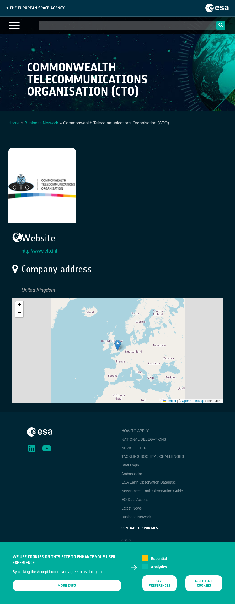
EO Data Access (134, 499)
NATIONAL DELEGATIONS (143, 439)
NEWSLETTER (134, 448)
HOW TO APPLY (135, 431)
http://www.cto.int (39, 251)
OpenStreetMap (193, 401)
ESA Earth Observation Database (148, 482)
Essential (159, 558)
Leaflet (169, 401)
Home (14, 123)
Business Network (41, 123)
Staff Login (130, 465)
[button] (117, 345)
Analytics (159, 567)
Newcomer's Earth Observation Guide (152, 491)
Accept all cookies (203, 583)
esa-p (126, 540)
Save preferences (159, 583)
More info (67, 585)
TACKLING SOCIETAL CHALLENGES (152, 456)
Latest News (131, 508)
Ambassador (131, 474)
